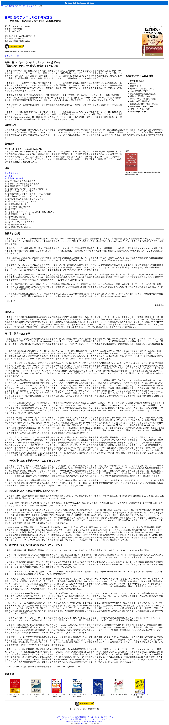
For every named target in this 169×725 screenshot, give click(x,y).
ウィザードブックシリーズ (64, 717)
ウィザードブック (26, 6)
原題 (127, 151)
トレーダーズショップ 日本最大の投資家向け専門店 (84, 721)
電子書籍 (78, 719)
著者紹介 (8, 56)
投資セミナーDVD (89, 719)
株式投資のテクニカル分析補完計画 (28, 17)
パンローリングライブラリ (103, 717)
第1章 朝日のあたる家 (14, 178)
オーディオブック (103, 719)
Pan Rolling (81, 723)
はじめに (8, 176)
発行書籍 (13, 6)
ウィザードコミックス (66, 719)
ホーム (4, 6)
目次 (17, 56)
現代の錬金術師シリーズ (84, 717)
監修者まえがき (11, 173)
